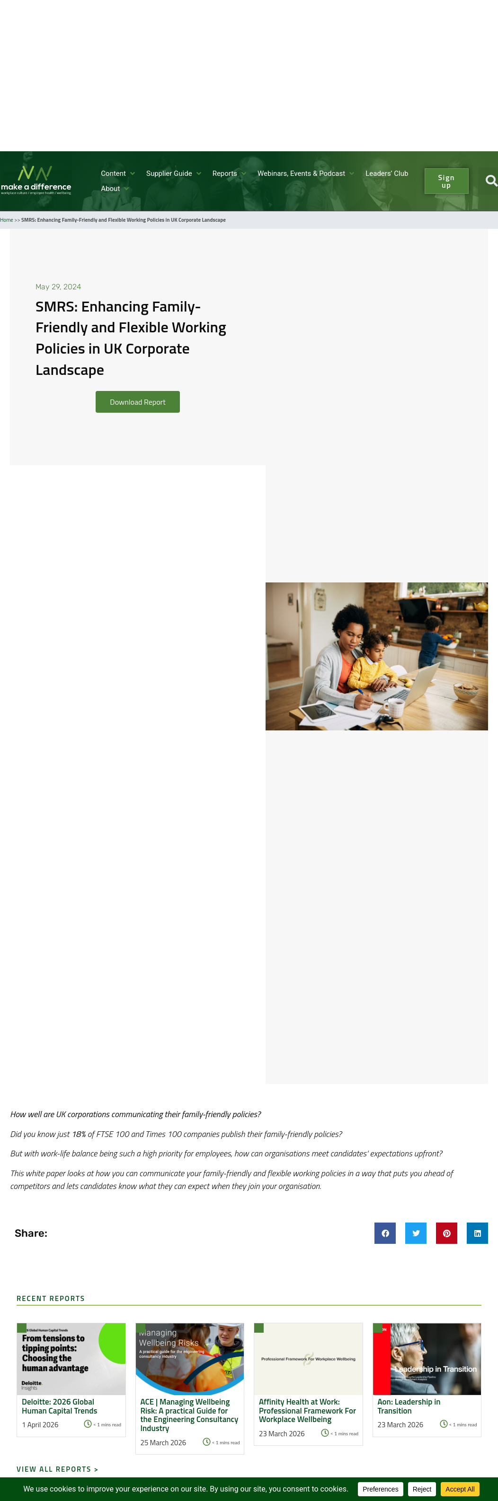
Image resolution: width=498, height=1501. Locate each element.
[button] (119, 174)
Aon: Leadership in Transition (409, 1406)
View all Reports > (58, 1469)
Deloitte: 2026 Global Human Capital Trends (59, 1406)
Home (6, 220)
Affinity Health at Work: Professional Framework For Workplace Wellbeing (307, 1410)
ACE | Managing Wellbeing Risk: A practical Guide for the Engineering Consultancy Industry (190, 1415)
